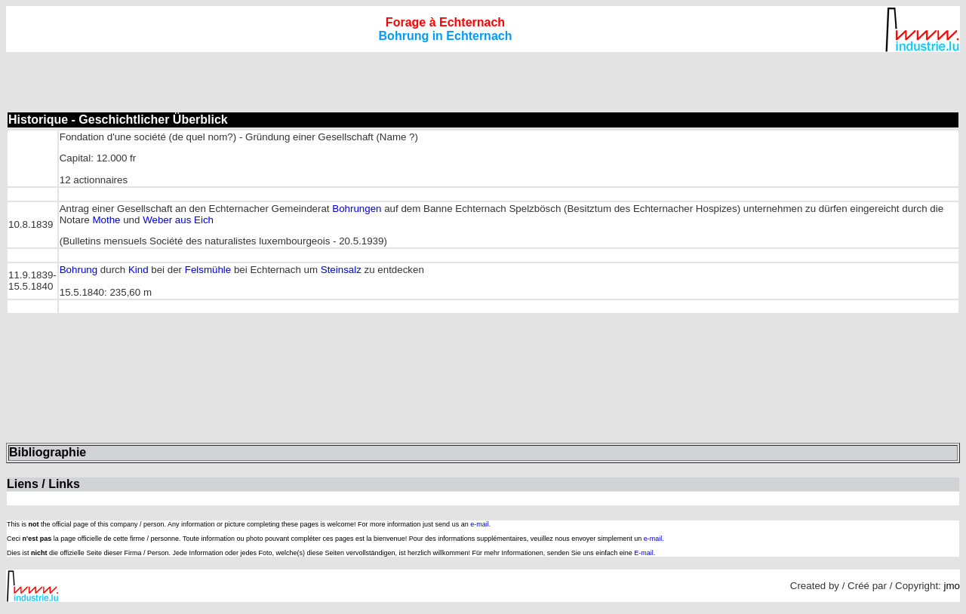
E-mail (644, 553)
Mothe (105, 220)
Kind (138, 269)
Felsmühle (208, 269)
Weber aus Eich (178, 220)
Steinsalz (341, 269)
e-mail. (480, 524)
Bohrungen (356, 208)
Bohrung (78, 269)
